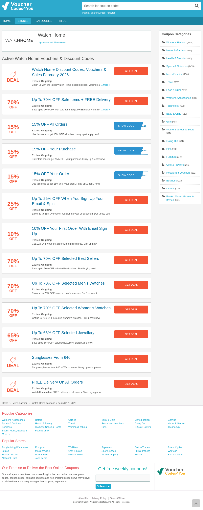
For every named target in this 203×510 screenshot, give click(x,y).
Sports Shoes (109, 451)
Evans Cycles (175, 447)
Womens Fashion (176, 42)
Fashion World (175, 454)
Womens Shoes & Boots (180, 129)
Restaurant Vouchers (178, 172)
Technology (172, 105)
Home (7, 20)
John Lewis (41, 458)
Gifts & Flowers (175, 164)
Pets (168, 148)
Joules (5, 451)
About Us (83, 498)
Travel (169, 82)
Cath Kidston (75, 451)
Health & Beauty (175, 58)
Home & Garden (175, 50)
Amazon (111, 12)
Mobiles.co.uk (75, 454)
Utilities (170, 188)
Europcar (40, 447)
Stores (23, 20)
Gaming (172, 420)
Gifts (169, 121)
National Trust (9, 458)
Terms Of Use (117, 498)
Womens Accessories (178, 97)
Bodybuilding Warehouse (15, 447)
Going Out (172, 141)
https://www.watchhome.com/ (52, 42)
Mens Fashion (174, 74)
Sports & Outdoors (177, 66)
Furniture (171, 156)
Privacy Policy (99, 498)
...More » (105, 85)
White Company (110, 454)
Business (171, 180)
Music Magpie (42, 451)
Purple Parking (142, 451)
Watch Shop (41, 454)
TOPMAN (73, 447)
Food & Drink (173, 89)
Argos (102, 12)
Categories (43, 20)
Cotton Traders (142, 447)
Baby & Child (173, 113)
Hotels (38, 420)
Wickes (138, 454)
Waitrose (172, 451)
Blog (63, 20)
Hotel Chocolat (10, 454)
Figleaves (107, 447)
